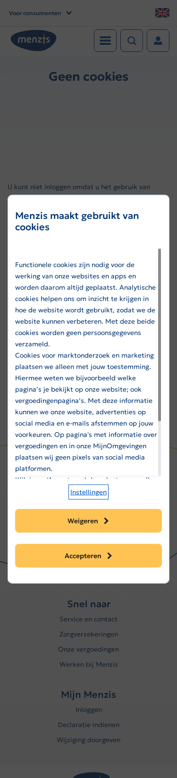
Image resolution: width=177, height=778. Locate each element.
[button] (88, 492)
